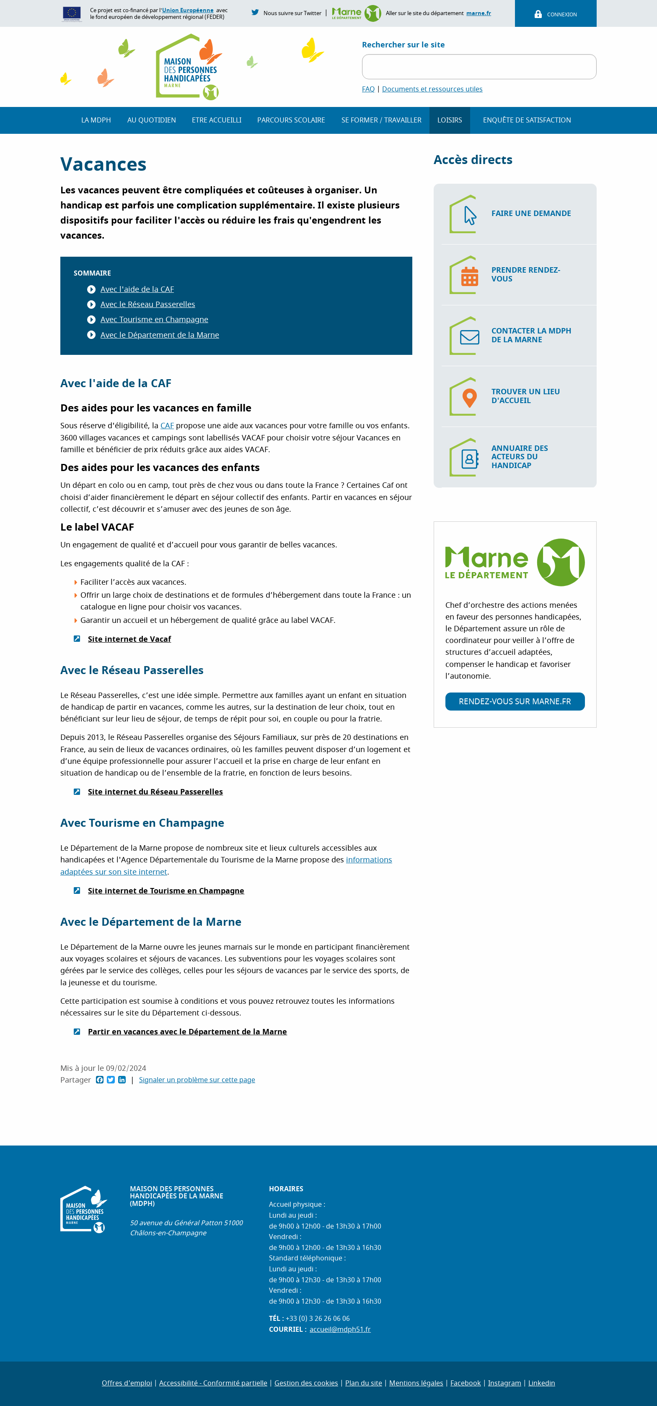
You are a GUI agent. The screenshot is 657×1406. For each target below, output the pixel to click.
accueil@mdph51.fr (340, 1330)
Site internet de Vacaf (129, 639)
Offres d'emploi (127, 1383)
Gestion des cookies (306, 1383)
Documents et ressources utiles (432, 89)
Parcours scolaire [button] (291, 120)
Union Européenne (188, 10)
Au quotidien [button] (151, 120)
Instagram (504, 1383)
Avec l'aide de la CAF (137, 289)
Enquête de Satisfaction (527, 120)
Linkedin (541, 1383)
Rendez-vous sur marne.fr (515, 702)
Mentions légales (416, 1383)
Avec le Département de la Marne (160, 335)
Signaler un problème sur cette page (197, 1080)
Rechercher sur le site (403, 44)
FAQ (368, 89)
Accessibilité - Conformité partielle (213, 1383)
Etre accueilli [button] (216, 120)
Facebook (465, 1383)
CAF (167, 426)
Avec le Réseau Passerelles (148, 304)
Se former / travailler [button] (381, 120)
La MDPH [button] (96, 120)
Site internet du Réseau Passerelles (155, 791)
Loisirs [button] (449, 120)
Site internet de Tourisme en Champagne (166, 890)
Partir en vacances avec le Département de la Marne (187, 1031)
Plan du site (363, 1383)
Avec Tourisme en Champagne (154, 320)
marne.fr (478, 13)
